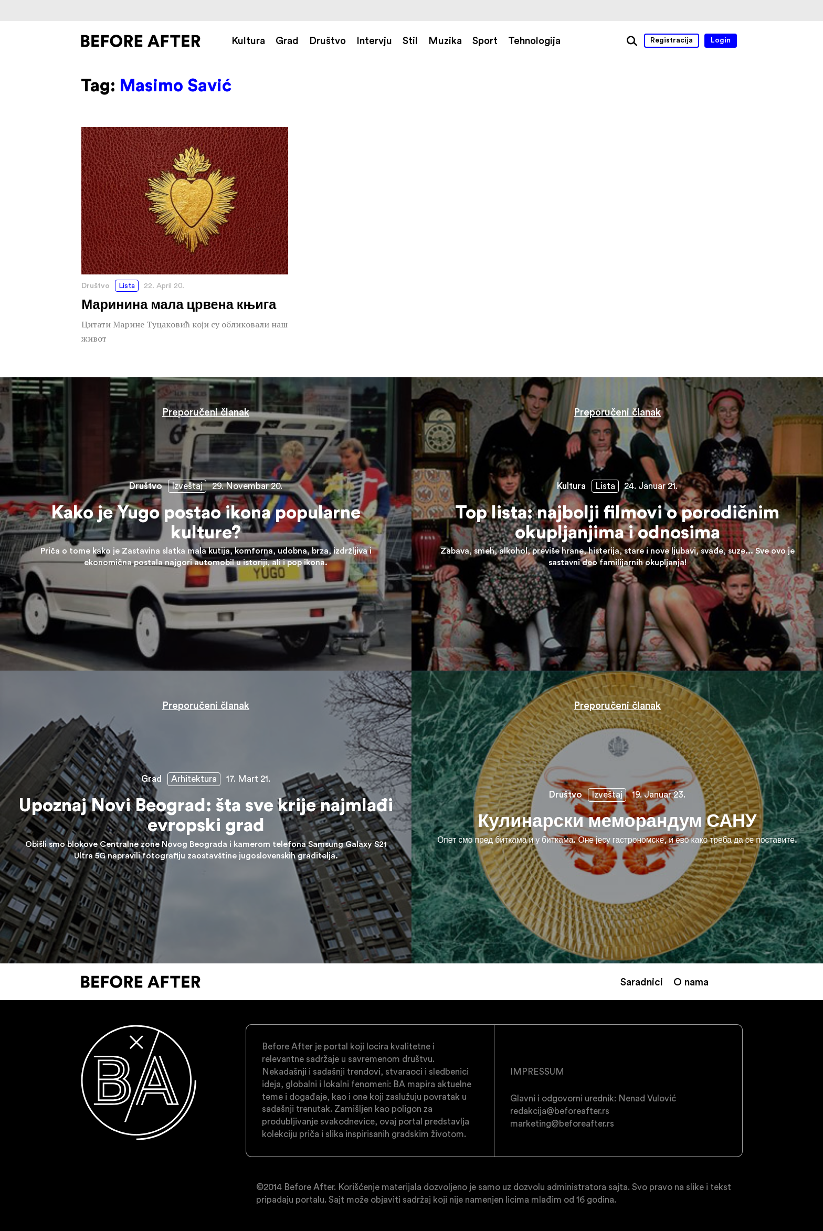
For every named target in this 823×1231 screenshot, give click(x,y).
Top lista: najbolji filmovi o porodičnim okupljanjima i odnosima (617, 524)
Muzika (445, 40)
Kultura (248, 40)
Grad (287, 40)
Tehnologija (534, 40)
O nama (691, 981)
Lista (127, 285)
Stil (410, 40)
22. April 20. (164, 285)
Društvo (327, 40)
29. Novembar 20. (247, 486)
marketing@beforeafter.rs (562, 1123)
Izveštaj (187, 486)
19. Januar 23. (658, 794)
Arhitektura (194, 778)
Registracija (671, 40)
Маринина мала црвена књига (184, 236)
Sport (485, 40)
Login (721, 40)
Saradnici (641, 981)
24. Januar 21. (651, 486)
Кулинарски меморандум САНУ (617, 817)
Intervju (374, 40)
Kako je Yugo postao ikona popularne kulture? (206, 524)
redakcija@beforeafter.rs (559, 1111)
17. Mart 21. (248, 778)
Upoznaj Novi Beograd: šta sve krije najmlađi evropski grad (206, 817)
